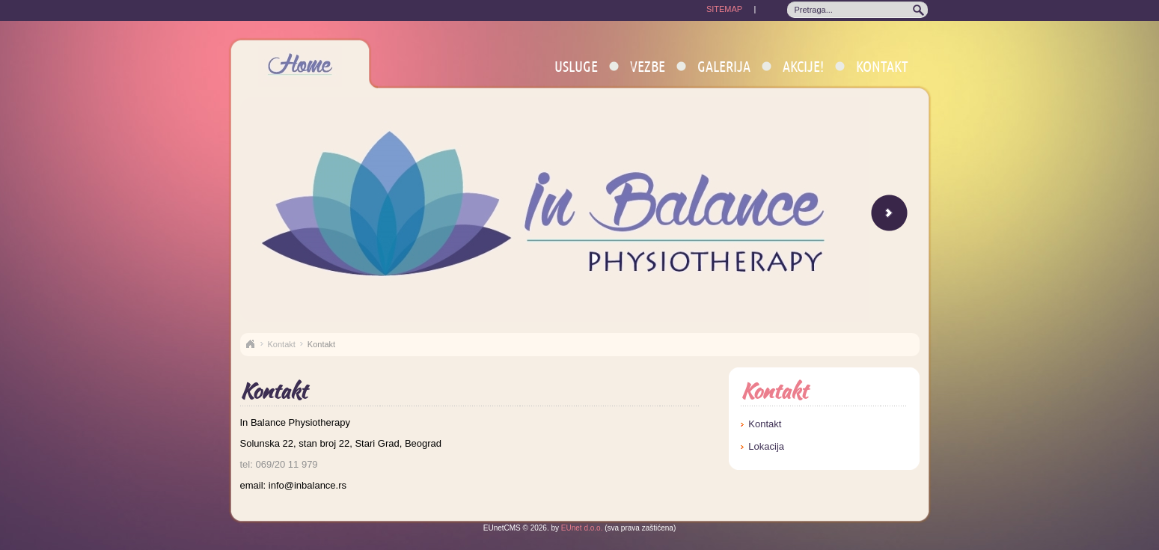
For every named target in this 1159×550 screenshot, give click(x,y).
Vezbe (647, 66)
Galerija (723, 66)
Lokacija (766, 446)
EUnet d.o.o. (580, 528)
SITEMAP (724, 8)
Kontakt (882, 66)
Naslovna (250, 344)
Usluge (576, 66)
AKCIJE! (803, 66)
